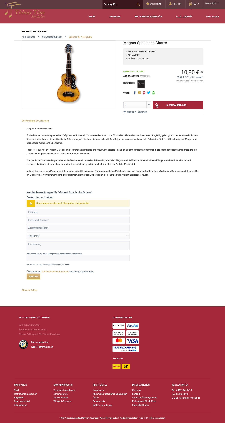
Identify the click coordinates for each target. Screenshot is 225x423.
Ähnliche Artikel (29, 290)
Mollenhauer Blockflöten (144, 401)
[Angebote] (114, 14)
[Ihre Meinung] (78, 245)
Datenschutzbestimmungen (55, 271)
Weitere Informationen (42, 347)
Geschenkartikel (22, 401)
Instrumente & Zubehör (25, 394)
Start (16, 390)
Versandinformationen (64, 390)
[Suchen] (138, 4)
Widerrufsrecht (60, 397)
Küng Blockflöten (140, 405)
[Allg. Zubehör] (184, 14)
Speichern (33, 276)
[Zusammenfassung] (78, 228)
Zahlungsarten (60, 394)
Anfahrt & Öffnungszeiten (144, 397)
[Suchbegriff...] (122, 4)
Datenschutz (99, 401)
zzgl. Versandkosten (194, 81)
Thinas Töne (25, 11)
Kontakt (136, 394)
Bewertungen (42, 120)
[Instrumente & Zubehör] (148, 14)
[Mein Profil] (177, 4)
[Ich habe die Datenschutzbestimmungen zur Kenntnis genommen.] (28, 271)
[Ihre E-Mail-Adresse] (78, 220)
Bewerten (140, 112)
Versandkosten (106, 418)
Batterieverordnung (102, 405)
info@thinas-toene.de (189, 398)
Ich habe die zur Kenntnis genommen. (61, 271)
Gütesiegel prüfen (39, 342)
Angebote (18, 397)
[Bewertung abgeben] (78, 236)
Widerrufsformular (62, 401)
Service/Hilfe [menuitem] (211, 3)
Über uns (136, 390)
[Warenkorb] (196, 4)
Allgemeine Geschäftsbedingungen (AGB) (110, 396)
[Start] (91, 14)
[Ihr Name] (78, 212)
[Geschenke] (212, 14)
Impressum (98, 390)
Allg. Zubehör (20, 405)
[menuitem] (155, 4)
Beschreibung (28, 120)
